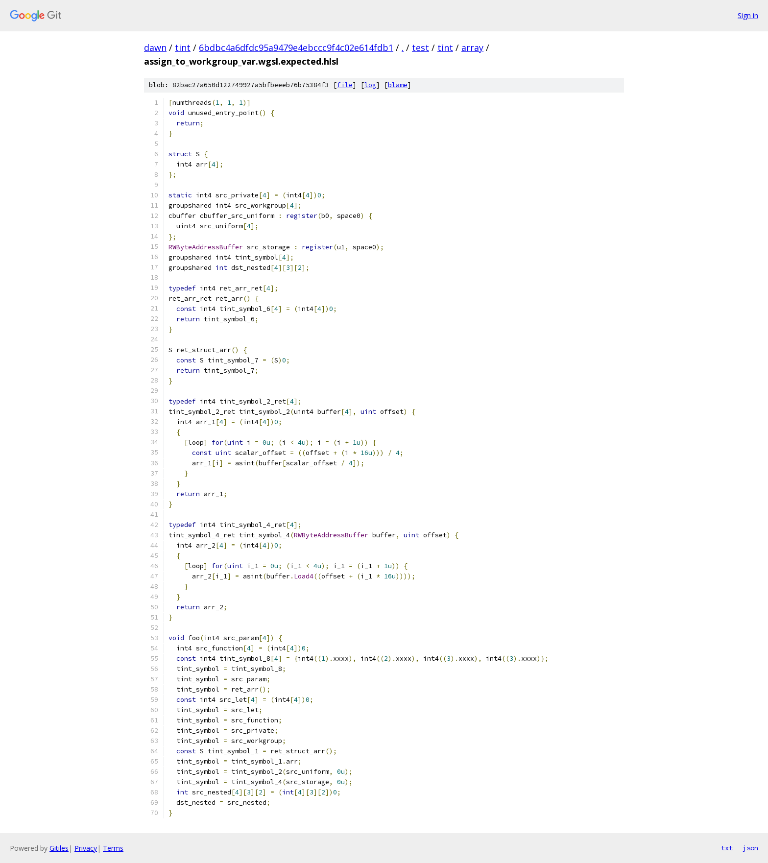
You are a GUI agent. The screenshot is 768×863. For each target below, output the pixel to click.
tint (183, 47)
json (750, 847)
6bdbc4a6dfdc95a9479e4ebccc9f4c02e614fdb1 (296, 47)
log (370, 85)
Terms (113, 848)
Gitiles (59, 848)
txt (727, 847)
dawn (155, 47)
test (420, 47)
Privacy (85, 848)
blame (398, 85)
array (472, 47)
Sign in (748, 15)
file (345, 85)
